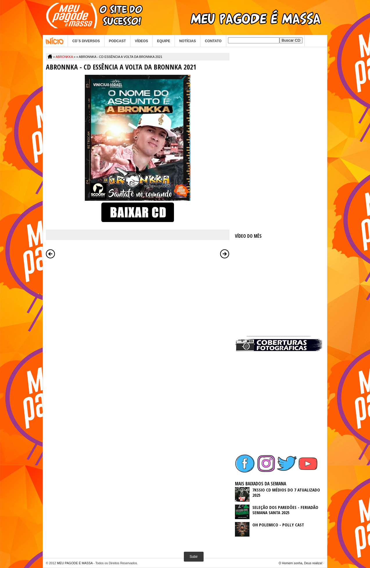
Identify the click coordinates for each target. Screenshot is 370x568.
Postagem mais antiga (224, 253)
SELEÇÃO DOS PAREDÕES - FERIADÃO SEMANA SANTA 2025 (285, 509)
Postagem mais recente (50, 253)
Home (55, 41)
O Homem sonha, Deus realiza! (300, 563)
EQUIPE (163, 41)
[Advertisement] (278, 140)
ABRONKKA (64, 56)
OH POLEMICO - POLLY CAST (278, 525)
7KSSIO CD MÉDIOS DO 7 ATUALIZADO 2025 (286, 492)
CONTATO (213, 41)
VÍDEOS (141, 41)
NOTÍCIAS (187, 41)
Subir (194, 557)
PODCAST (117, 41)
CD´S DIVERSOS (86, 41)
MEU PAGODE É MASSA (75, 563)
